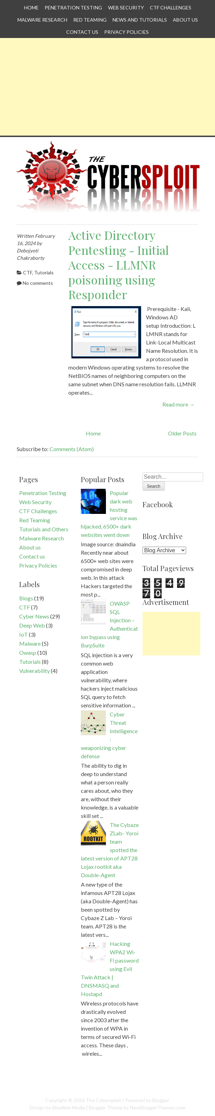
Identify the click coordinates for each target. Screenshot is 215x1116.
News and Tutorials (140, 20)
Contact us (82, 32)
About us (185, 20)
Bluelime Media (68, 1107)
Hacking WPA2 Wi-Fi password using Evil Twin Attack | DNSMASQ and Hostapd (110, 968)
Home (31, 7)
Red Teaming (90, 20)
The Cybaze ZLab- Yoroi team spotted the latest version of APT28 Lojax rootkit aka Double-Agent (110, 849)
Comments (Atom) (71, 449)
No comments (38, 283)
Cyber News (34, 616)
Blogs (26, 598)
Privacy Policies (126, 32)
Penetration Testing (73, 7)
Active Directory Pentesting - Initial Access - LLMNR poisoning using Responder (118, 264)
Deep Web (32, 625)
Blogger (160, 1100)
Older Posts (182, 433)
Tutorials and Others (43, 529)
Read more (178, 404)
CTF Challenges (170, 7)
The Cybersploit (103, 1100)
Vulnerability (34, 670)
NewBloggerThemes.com (157, 1107)
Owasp (27, 652)
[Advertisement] (107, 87)
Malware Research (42, 20)
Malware (30, 643)
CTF (27, 272)
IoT (23, 634)
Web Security (126, 7)
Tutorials (44, 272)
